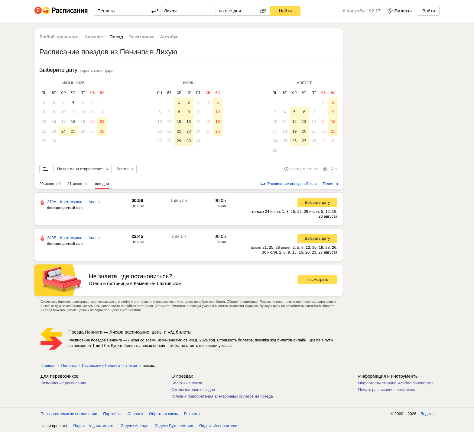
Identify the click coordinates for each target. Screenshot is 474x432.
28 (102, 131)
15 (44, 121)
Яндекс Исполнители (218, 426)
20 (92, 121)
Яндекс (426, 413)
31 (198, 141)
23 (54, 131)
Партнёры (112, 413)
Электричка (141, 36)
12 (83, 112)
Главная (48, 365)
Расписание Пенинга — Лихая (109, 365)
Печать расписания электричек (386, 389)
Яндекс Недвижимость (94, 426)
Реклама (192, 413)
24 (63, 131)
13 (92, 112)
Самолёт (94, 36)
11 (73, 112)
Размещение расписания (63, 383)
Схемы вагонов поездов (193, 389)
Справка (135, 413)
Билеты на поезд (186, 383)
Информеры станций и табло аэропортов (395, 383)
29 (44, 141)
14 (102, 112)
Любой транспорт (59, 36)
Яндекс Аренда (134, 426)
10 (63, 112)
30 (54, 141)
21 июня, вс (77, 183)
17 (63, 121)
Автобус (169, 36)
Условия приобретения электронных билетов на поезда (222, 396)
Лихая (221, 206)
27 (92, 131)
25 (73, 131)
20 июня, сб (49, 183)
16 (54, 121)
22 (44, 131)
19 (83, 121)
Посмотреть (317, 279)
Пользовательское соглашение (69, 413)
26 (83, 131)
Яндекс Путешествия (173, 426)
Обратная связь (163, 413)
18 (73, 121)
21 (102, 121)
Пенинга (137, 206)
